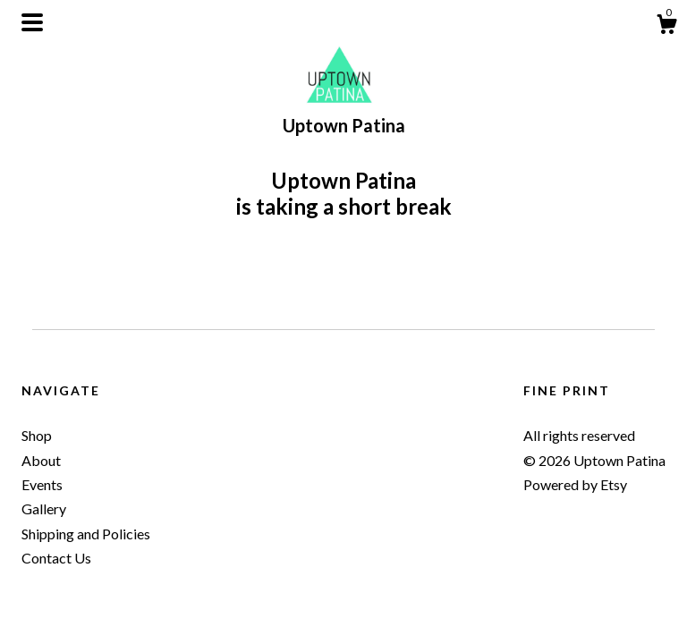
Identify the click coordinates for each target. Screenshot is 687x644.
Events (42, 484)
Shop (36, 435)
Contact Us (56, 557)
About (41, 460)
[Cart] (666, 26)
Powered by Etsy (575, 484)
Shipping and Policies (85, 533)
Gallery (43, 508)
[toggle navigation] (32, 22)
